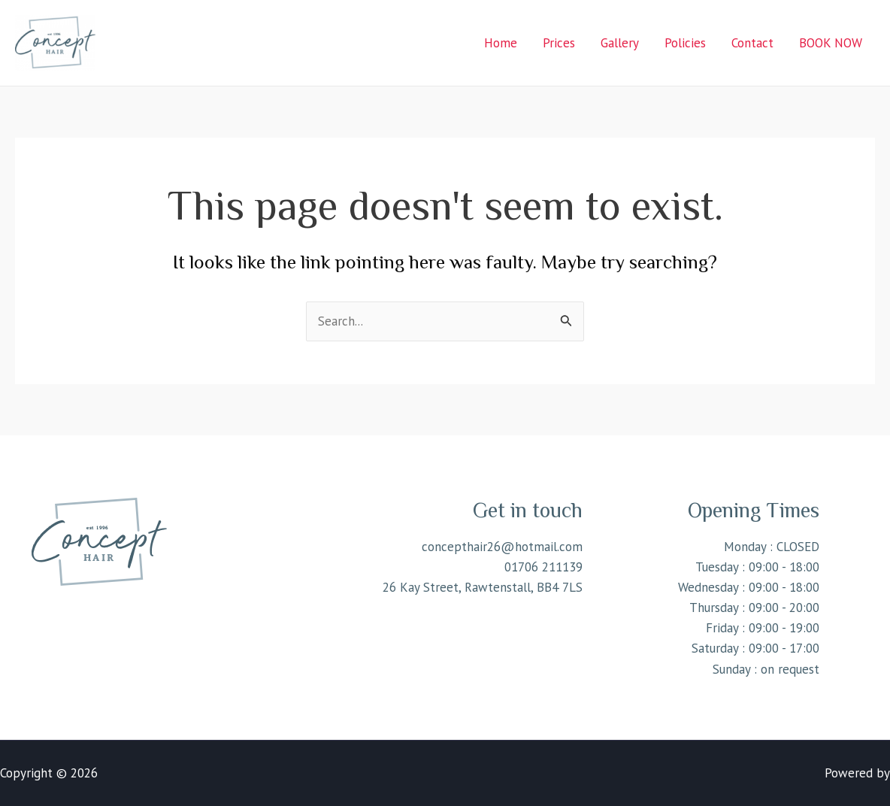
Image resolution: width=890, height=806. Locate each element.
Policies (685, 43)
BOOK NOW (830, 43)
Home (500, 43)
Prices (559, 43)
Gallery (620, 43)
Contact (752, 43)
